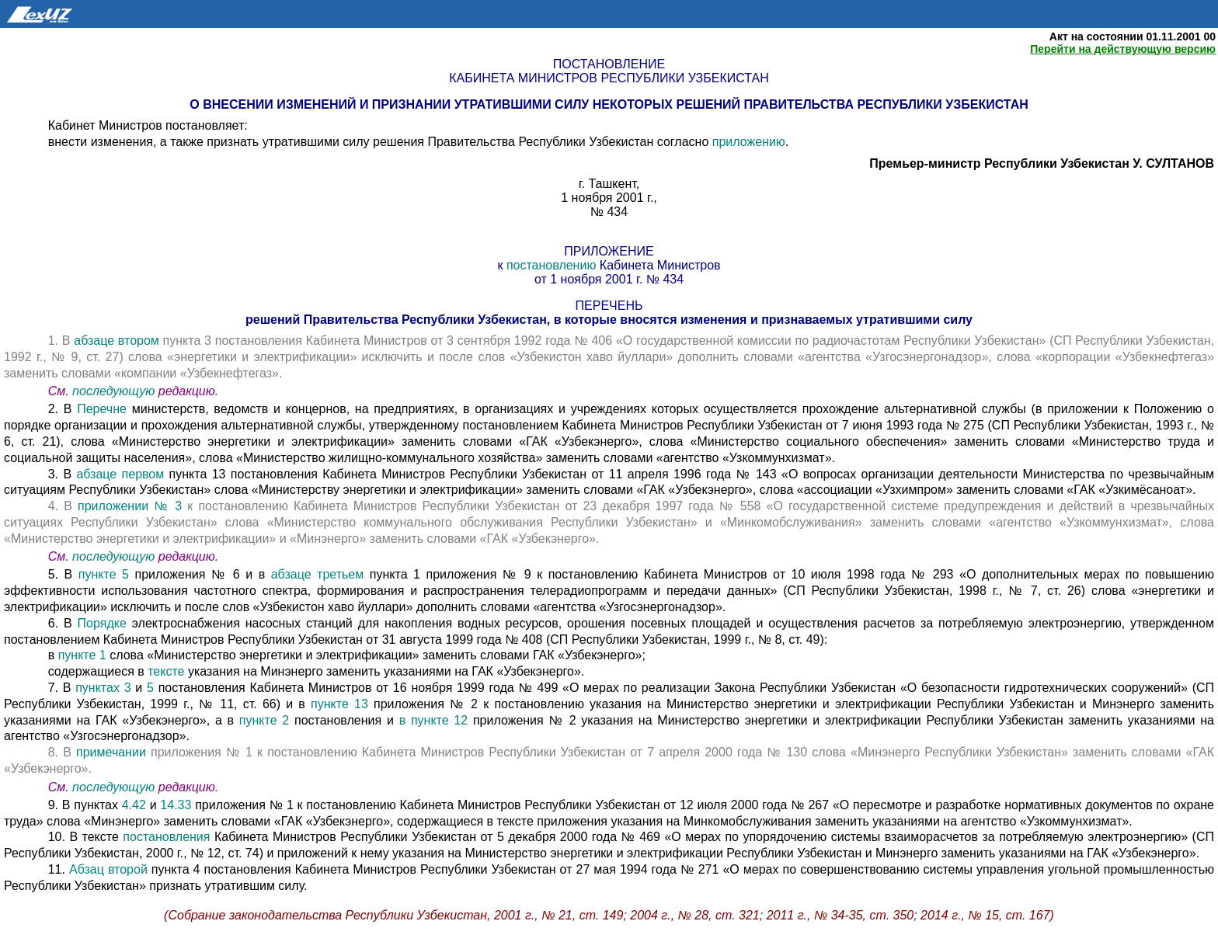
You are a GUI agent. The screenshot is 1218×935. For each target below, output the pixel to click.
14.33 (177, 805)
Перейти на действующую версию (1123, 49)
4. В (63, 506)
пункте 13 (342, 704)
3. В (62, 474)
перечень (609, 305)
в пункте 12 (436, 720)
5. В (63, 574)
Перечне (104, 408)
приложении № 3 (130, 506)
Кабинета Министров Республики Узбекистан (608, 78)
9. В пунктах (85, 805)
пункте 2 (264, 720)
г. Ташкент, (609, 183)
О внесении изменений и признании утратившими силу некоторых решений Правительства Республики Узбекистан (609, 104)
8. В (62, 752)
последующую (113, 391)
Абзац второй (110, 869)
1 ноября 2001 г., (609, 197)
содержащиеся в (98, 671)
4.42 (136, 805)
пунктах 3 (102, 687)
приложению (748, 141)
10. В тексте (86, 836)
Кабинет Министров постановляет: (148, 125)
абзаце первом (120, 474)
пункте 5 (103, 574)
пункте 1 (82, 655)
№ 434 (609, 211)
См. (60, 391)
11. (58, 869)
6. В (63, 623)
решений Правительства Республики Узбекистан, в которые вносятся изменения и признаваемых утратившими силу (609, 319)
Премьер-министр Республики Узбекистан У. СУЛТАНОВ (1041, 163)
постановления (166, 836)
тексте (166, 671)
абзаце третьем (320, 574)
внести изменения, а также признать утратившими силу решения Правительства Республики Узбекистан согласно (380, 141)
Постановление (609, 64)
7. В (62, 687)
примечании (111, 752)
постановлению (553, 265)
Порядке (105, 623)
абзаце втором (118, 340)
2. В (63, 408)
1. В (61, 340)
